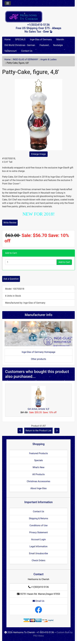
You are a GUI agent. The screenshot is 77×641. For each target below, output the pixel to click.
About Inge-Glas (38, 488)
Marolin (60, 39)
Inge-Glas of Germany (41, 39)
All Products (38, 474)
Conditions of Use (38, 525)
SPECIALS (20, 39)
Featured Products (38, 453)
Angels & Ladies (48, 59)
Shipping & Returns (38, 518)
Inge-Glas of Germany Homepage (38, 352)
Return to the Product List (38, 430)
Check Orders (38, 560)
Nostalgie (58, 45)
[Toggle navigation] (8, 3)
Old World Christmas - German (19, 45)
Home (7, 39)
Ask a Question (11, 278)
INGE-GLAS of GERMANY (25, 59)
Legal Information (38, 546)
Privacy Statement (38, 532)
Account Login (38, 539)
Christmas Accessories (38, 481)
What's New (38, 467)
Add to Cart (64, 262)
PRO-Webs (38, 635)
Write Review (9, 222)
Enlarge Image (38, 154)
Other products (38, 359)
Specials (38, 460)
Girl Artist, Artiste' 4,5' (38, 409)
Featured (44, 45)
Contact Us (26, 51)
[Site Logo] (38, 16)
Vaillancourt (10, 51)
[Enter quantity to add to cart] (31, 262)
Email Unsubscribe (38, 553)
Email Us (38, 601)
